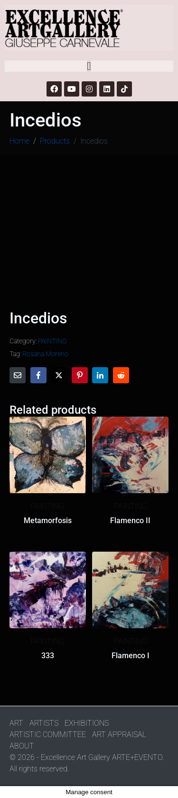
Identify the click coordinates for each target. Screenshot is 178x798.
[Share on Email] (17, 375)
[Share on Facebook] (38, 375)
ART (16, 723)
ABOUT (21, 745)
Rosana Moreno (45, 354)
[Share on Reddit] (121, 375)
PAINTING (52, 341)
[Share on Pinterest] (80, 375)
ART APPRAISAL (119, 734)
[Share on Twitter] (59, 375)
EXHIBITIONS (87, 723)
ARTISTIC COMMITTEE (47, 734)
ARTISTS (43, 723)
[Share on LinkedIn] (100, 375)
